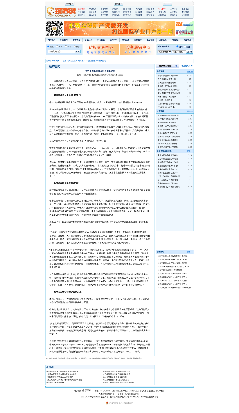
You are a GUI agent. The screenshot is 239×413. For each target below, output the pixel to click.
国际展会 (150, 12)
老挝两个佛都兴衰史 (166, 100)
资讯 (52, 47)
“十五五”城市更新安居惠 (168, 143)
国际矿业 (81, 15)
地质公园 (185, 9)
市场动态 (76, 40)
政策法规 (125, 40)
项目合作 (116, 12)
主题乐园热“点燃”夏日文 (168, 133)
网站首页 (51, 40)
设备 (78, 47)
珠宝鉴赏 (185, 12)
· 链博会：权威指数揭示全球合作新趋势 (118, 382)
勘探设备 (139, 12)
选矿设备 (139, 9)
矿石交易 (101, 40)
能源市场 (104, 12)
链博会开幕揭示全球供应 (168, 140)
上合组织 (162, 40)
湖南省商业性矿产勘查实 (168, 183)
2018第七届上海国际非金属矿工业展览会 (174, 288)
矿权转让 (116, 9)
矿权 (60, 47)
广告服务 (120, 394)
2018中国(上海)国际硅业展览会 (170, 270)
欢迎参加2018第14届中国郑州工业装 (172, 273)
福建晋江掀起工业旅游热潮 (169, 136)
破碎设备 (139, 15)
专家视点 (92, 9)
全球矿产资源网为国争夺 (168, 76)
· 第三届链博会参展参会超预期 (114, 377)
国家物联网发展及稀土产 (168, 169)
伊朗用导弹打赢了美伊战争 (169, 90)
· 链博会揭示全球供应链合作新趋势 (116, 371)
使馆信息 (127, 15)
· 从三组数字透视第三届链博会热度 (116, 374)
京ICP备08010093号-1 (132, 397)
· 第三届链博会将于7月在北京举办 (115, 380)
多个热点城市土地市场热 (168, 147)
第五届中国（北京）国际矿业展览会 (172, 281)
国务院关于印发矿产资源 (168, 162)
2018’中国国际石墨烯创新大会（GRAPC (174, 266)
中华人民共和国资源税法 (168, 155)
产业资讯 (81, 12)
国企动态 (92, 12)
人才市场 (173, 12)
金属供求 (113, 40)
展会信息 (150, 40)
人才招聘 (102, 394)
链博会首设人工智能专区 (168, 122)
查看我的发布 (186, 66)
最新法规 (127, 9)
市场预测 (92, 15)
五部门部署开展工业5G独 (168, 129)
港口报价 (150, 9)
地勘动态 (187, 40)
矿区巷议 (150, 15)
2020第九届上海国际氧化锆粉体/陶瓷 (172, 256)
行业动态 (91, 61)
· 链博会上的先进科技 (55, 382)
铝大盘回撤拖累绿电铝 (167, 83)
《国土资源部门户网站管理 (169, 176)
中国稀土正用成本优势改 (168, 86)
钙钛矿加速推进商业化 (167, 107)
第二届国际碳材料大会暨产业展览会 (172, 277)
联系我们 (128, 394)
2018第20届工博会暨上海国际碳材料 (172, 263)
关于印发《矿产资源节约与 (169, 187)
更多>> (190, 71)
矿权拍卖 (116, 15)
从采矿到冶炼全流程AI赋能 (169, 104)
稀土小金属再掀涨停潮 (167, 97)
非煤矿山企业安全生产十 (168, 173)
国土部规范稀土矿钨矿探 (168, 166)
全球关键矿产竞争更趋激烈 (169, 93)
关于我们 (136, 394)
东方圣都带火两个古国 (167, 79)
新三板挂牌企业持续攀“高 (168, 115)
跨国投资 (127, 12)
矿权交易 (88, 40)
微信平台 (111, 394)
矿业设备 (175, 40)
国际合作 (138, 40)
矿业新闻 (64, 40)
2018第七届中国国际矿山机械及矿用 (172, 259)
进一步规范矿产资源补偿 (168, 180)
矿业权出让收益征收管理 (168, 159)
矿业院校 (185, 15)
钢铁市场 (104, 9)
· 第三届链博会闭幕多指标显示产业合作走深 (64, 380)
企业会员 (162, 12)
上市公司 (173, 9)
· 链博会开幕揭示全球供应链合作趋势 (62, 374)
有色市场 (104, 15)
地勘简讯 (162, 15)
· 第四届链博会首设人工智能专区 (60, 377)
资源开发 (173, 15)
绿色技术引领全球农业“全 (168, 119)
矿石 (69, 47)
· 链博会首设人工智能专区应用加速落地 (63, 371)
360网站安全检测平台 (149, 397)
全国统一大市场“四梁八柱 (168, 126)
